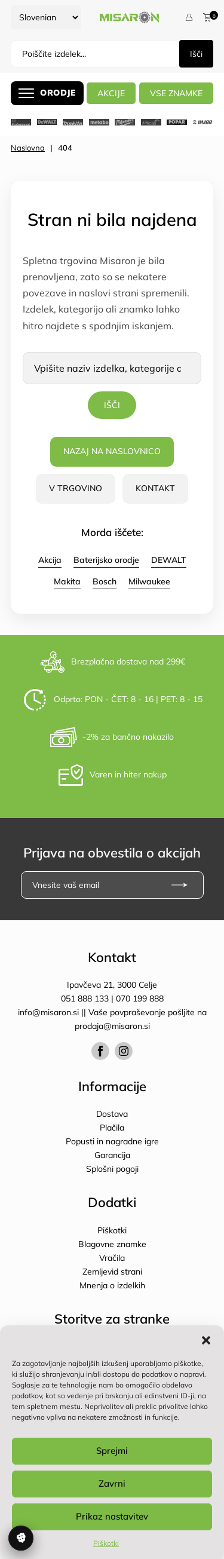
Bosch (104, 581)
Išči (196, 53)
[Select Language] (46, 17)
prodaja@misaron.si (112, 1026)
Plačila (112, 1127)
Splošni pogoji (112, 1168)
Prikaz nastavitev (112, 1516)
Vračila (112, 1257)
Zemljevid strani (112, 1271)
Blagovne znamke (112, 1244)
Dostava (112, 1113)
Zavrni (112, 1483)
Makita (67, 581)
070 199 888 (140, 998)
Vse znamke (176, 93)
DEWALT (168, 560)
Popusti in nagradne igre (112, 1141)
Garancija (112, 1155)
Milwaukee (149, 581)
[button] (206, 1340)
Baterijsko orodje (106, 560)
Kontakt (155, 488)
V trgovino (75, 488)
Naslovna (28, 147)
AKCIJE (111, 93)
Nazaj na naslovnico (112, 451)
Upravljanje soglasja (20, 1538)
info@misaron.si (49, 1012)
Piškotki (106, 1543)
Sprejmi (112, 1450)
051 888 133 (85, 998)
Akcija (50, 560)
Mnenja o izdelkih (112, 1285)
